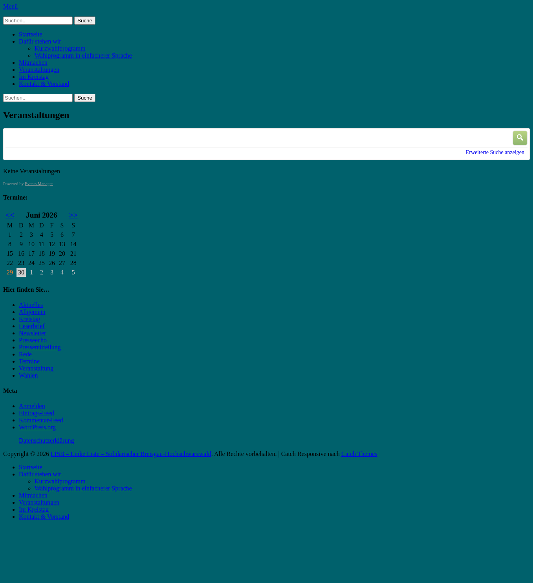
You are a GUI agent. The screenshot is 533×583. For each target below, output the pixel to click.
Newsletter (32, 333)
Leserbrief (32, 326)
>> (73, 215)
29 (10, 272)
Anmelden (32, 406)
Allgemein (32, 312)
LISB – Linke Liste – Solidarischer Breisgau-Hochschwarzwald (131, 453)
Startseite (30, 34)
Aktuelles (31, 304)
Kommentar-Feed (41, 420)
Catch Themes (359, 453)
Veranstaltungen (39, 69)
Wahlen (28, 375)
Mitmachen (33, 62)
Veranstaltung (36, 368)
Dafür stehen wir (40, 41)
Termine (29, 361)
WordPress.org (37, 427)
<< (9, 215)
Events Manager (39, 183)
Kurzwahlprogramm (60, 48)
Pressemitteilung (40, 347)
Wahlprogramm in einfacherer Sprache (83, 55)
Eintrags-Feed (36, 413)
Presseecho (33, 340)
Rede (25, 354)
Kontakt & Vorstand (44, 83)
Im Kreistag (34, 76)
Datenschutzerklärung (46, 440)
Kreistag (29, 319)
